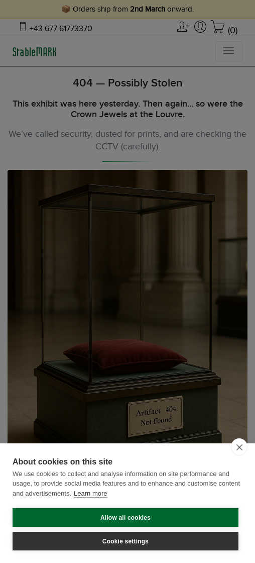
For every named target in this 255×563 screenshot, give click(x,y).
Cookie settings (125, 541)
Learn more (90, 493)
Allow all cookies (125, 517)
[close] (239, 446)
